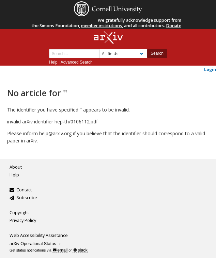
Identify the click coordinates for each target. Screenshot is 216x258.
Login (210, 69)
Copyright (19, 213)
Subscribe (26, 198)
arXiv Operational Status (36, 243)
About (16, 167)
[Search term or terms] (74, 53)
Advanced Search (77, 62)
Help (53, 62)
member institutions (101, 26)
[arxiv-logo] (108, 38)
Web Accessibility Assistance (39, 235)
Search (157, 53)
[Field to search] (123, 53)
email (60, 250)
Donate (173, 26)
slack (80, 250)
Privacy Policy (23, 220)
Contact (24, 190)
